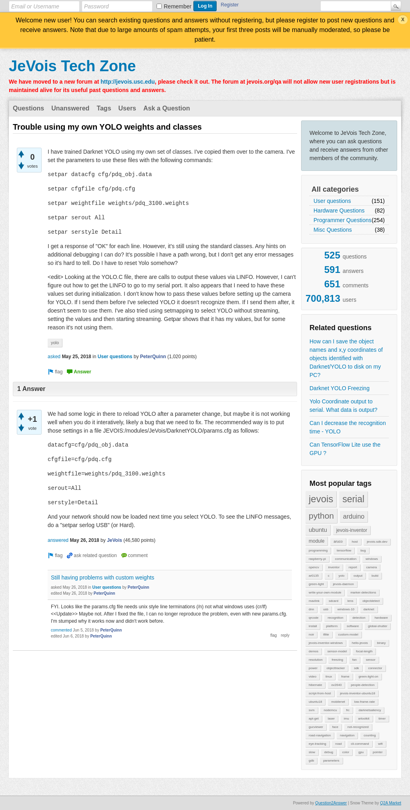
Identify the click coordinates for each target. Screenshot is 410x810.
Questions (28, 108)
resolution (316, 660)
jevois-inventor (351, 530)
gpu (361, 752)
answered (58, 540)
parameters (331, 760)
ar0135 (314, 575)
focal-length (364, 651)
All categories (335, 189)
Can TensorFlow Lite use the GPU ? (345, 448)
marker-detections (363, 592)
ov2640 (336, 685)
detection (358, 618)
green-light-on (368, 676)
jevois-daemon (343, 584)
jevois (321, 498)
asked (54, 356)
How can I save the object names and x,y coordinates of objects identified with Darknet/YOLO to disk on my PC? (346, 358)
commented (61, 630)
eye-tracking (317, 744)
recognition (335, 618)
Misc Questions (333, 230)
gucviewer (316, 727)
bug (363, 550)
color (345, 752)
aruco (338, 541)
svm (312, 710)
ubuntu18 (315, 702)
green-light (316, 584)
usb (325, 609)
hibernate (315, 685)
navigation (347, 735)
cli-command (360, 744)
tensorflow (344, 550)
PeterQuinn (153, 356)
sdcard (333, 601)
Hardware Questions (339, 210)
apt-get (314, 718)
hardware (381, 618)
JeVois (114, 540)
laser (331, 718)
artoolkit (363, 718)
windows (372, 559)
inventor (334, 567)
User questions (332, 201)
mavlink (314, 601)
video (312, 676)
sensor (371, 660)
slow (312, 752)
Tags (103, 108)
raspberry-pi (317, 559)
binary (381, 643)
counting (370, 735)
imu (346, 718)
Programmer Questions (343, 220)
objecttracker (336, 668)
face (335, 727)
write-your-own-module (325, 592)
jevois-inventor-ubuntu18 (357, 693)
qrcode (313, 618)
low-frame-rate (364, 702)
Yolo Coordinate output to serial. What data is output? (344, 405)
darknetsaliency (370, 710)
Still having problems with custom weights (102, 577)
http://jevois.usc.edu (127, 81)
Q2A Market (390, 803)
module (316, 541)
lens (351, 601)
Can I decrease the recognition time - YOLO (348, 427)
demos (313, 651)
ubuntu (318, 529)
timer (382, 718)
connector (375, 668)
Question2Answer (331, 803)
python (321, 515)
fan (354, 660)
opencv (314, 567)
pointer (377, 752)
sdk (356, 668)
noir (311, 634)
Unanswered (70, 108)
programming (318, 550)
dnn (311, 609)
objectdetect (371, 601)
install (313, 626)
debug (328, 752)
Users (127, 108)
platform (332, 626)
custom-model (348, 634)
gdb (311, 760)
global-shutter (377, 626)
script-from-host (320, 693)
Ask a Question (166, 108)
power (313, 668)
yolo (341, 575)
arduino (353, 516)
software (353, 626)
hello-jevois (360, 643)
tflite (326, 634)
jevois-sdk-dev (377, 541)
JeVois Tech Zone (72, 66)
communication (345, 559)
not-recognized (358, 727)
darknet (369, 609)
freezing (337, 660)
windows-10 (346, 609)
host (355, 541)
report (353, 567)
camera (371, 567)
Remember (177, 6)
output (358, 575)
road (338, 744)
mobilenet (338, 702)
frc (348, 710)
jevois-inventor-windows (326, 643)
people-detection (362, 685)
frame (345, 676)
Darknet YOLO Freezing (340, 388)
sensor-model (337, 651)
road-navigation (320, 735)
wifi (380, 744)
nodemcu (330, 710)
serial (353, 499)
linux (329, 676)
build (375, 575)
